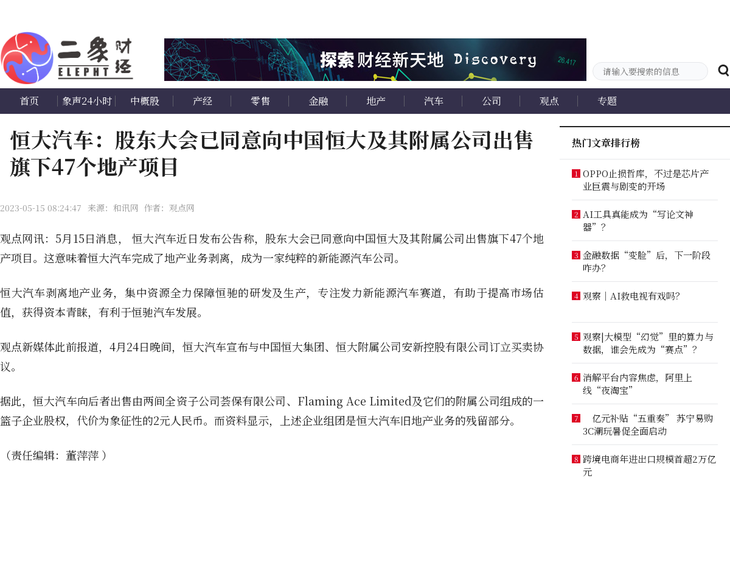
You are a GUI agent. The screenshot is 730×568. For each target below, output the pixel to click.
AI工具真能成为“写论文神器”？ (638, 220)
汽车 (433, 101)
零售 (260, 101)
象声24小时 (87, 101)
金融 (318, 101)
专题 (607, 101)
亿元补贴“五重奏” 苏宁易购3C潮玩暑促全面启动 (648, 424)
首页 (29, 101)
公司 (491, 101)
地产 (376, 101)
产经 (202, 101)
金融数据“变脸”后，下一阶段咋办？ (647, 261)
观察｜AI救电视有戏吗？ (633, 295)
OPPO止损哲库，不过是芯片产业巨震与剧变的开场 (646, 179)
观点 (549, 101)
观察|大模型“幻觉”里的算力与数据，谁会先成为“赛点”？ (648, 343)
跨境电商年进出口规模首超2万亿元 (649, 465)
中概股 (144, 101)
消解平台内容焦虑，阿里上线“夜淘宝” (637, 383)
